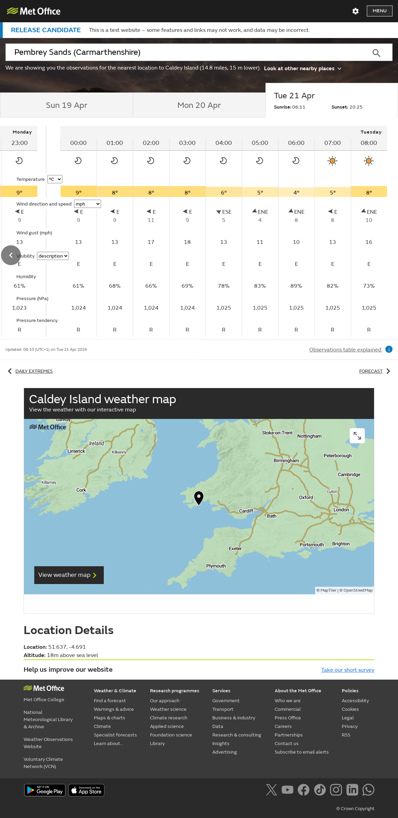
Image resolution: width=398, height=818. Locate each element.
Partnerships (289, 735)
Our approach (164, 701)
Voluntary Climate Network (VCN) (43, 762)
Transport (223, 709)
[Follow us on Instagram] (337, 791)
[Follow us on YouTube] (289, 791)
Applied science (167, 726)
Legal (348, 718)
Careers (283, 726)
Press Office (288, 718)
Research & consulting (236, 735)
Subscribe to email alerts (302, 752)
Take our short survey (347, 670)
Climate (102, 726)
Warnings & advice (114, 709)
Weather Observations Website (48, 742)
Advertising (224, 752)
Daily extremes (29, 371)
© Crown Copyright (355, 808)
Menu (380, 11)
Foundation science (171, 735)
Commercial (288, 709)
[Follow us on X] (272, 791)
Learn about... (108, 743)
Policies (350, 691)
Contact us (287, 743)
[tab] (66, 105)
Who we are (288, 701)
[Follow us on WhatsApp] (368, 791)
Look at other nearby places (302, 68)
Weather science (168, 709)
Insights (220, 743)
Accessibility (355, 701)
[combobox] (183, 52)
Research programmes (174, 691)
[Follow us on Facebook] (305, 791)
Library (157, 743)
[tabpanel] (223, 231)
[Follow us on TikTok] (321, 791)
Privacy (350, 726)
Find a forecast (110, 701)
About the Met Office (298, 691)
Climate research (168, 718)
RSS (346, 735)
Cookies (350, 709)
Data (217, 726)
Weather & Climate (115, 691)
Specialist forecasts (115, 735)
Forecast (376, 371)
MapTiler (328, 590)
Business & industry (233, 718)
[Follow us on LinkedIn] (353, 791)
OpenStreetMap (358, 590)
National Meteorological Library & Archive (48, 719)
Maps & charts (109, 718)
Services (221, 691)
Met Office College (44, 700)
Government (226, 701)
